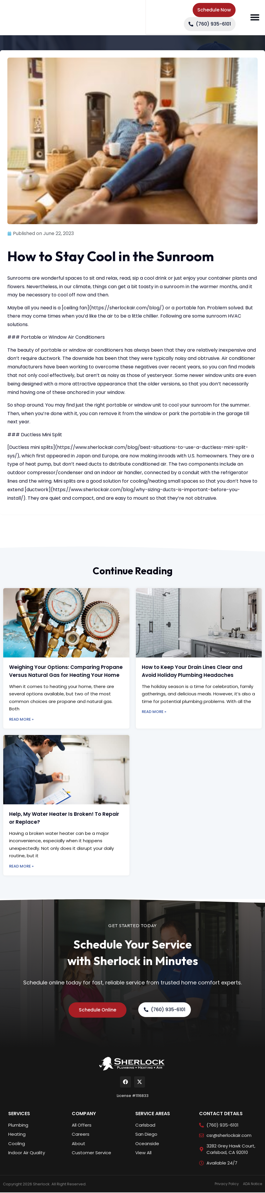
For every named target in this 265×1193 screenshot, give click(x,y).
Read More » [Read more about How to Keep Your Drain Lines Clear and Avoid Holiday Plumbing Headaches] (154, 711)
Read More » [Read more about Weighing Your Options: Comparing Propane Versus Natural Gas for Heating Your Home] (21, 719)
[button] (254, 17)
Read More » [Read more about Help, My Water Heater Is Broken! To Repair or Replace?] (21, 866)
